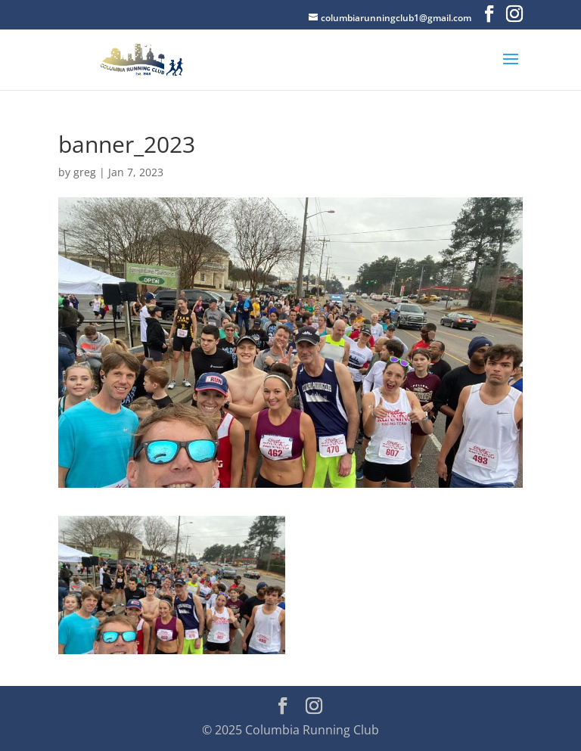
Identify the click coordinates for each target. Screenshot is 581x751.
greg (84, 172)
